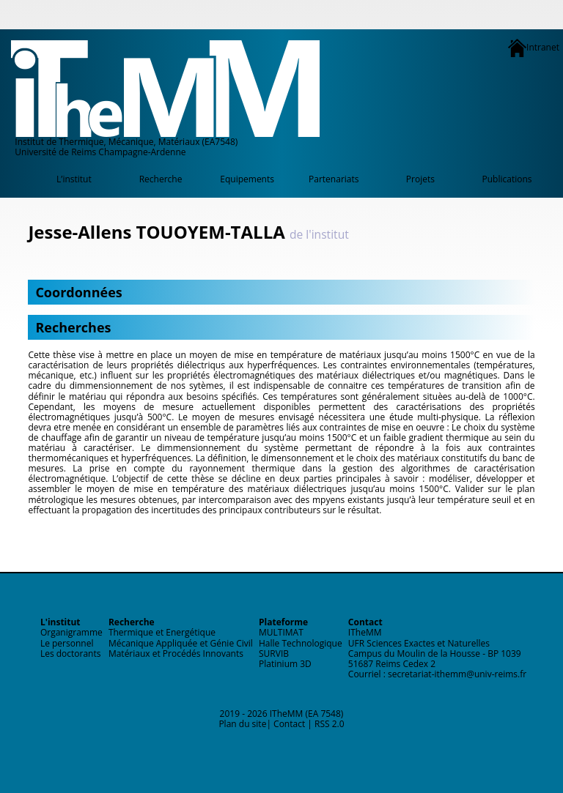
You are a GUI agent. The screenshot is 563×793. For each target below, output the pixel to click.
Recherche (161, 179)
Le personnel (67, 643)
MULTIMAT (281, 632)
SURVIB (274, 653)
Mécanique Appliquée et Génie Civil (180, 643)
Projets (420, 179)
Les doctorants (70, 653)
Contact (289, 724)
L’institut (74, 179)
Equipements (247, 179)
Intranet (533, 48)
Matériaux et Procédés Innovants (175, 653)
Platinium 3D (285, 664)
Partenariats (333, 179)
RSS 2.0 (329, 724)
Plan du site (242, 724)
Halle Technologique (300, 643)
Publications (507, 179)
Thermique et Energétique (162, 632)
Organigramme (71, 632)
